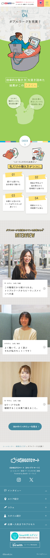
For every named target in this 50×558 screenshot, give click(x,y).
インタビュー (14, 490)
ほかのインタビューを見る (25, 426)
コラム (11, 507)
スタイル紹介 (14, 515)
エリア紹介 (13, 498)
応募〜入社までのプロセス (21, 524)
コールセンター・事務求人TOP (14, 446)
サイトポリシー (42, 554)
